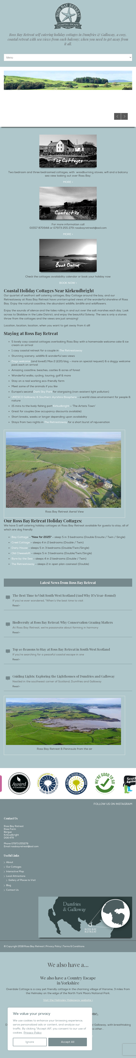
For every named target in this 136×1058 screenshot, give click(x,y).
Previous (117, 116)
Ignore (30, 1042)
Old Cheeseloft (21, 553)
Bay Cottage (20, 537)
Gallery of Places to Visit (22, 880)
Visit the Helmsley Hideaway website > (68, 1000)
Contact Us (12, 890)
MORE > (68, 182)
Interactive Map (15, 871)
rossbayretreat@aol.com (91, 228)
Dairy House (20, 548)
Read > (16, 605)
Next (124, 116)
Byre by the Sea (22, 558)
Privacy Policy (33, 1032)
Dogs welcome (21, 361)
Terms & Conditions (73, 946)
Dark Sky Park (43, 391)
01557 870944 (39, 228)
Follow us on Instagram (113, 804)
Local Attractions (15, 876)
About (9, 862)
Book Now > (68, 283)
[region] (50, 1029)
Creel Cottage (21, 542)
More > (68, 234)
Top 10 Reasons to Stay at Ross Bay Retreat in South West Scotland (61, 649)
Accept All (67, 1042)
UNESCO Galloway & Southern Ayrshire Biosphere (44, 397)
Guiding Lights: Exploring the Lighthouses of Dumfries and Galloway (63, 676)
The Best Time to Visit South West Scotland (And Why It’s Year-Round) (64, 595)
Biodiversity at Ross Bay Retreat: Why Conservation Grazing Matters (62, 622)
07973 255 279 (63, 228)
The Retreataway (70, 350)
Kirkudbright (61, 406)
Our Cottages (13, 866)
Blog (8, 885)
